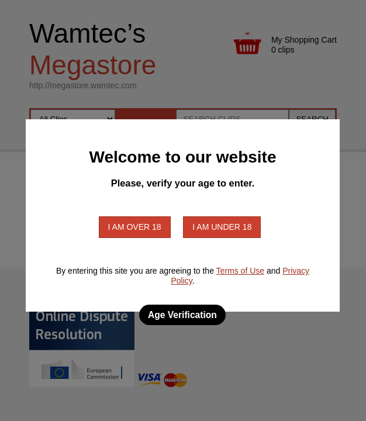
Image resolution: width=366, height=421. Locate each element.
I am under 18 (221, 227)
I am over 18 (134, 227)
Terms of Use (240, 270)
